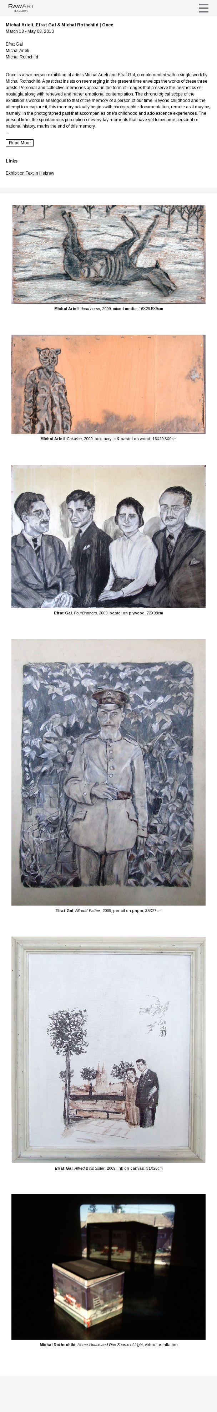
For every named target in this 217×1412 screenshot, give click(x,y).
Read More (20, 142)
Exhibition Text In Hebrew (30, 173)
